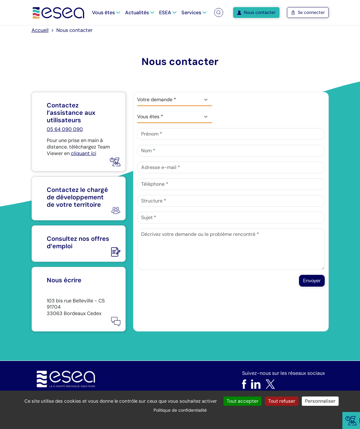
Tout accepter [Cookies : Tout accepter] (242, 401)
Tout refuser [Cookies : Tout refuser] (281, 401)
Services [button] (193, 12)
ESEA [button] (167, 12)
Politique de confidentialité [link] (180, 410)
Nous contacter (256, 12)
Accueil (40, 30)
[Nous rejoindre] (78, 244)
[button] (218, 12)
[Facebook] (244, 384)
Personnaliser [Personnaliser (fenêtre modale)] (320, 401)
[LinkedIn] (256, 384)
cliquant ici (83, 153)
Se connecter (308, 12)
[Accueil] (59, 12)
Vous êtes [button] (106, 12)
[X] (270, 384)
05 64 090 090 (65, 129)
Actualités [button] (139, 12)
